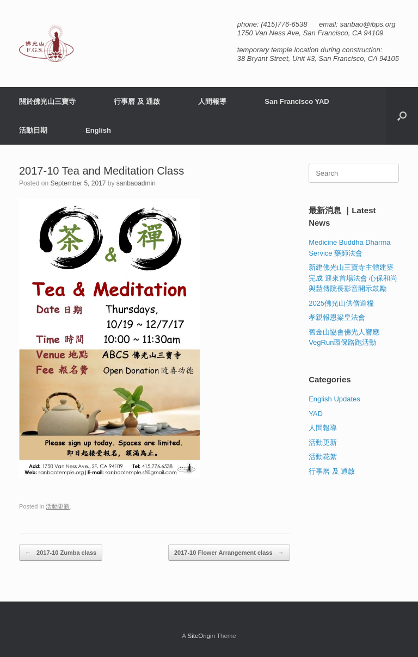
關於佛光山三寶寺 (47, 101)
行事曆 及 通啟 (137, 101)
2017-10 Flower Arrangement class (229, 552)
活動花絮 (323, 457)
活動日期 (33, 130)
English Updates (334, 399)
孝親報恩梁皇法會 (337, 317)
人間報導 (212, 101)
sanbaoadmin (136, 183)
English (98, 130)
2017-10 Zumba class (60, 552)
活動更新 (58, 506)
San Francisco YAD (297, 101)
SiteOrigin (201, 636)
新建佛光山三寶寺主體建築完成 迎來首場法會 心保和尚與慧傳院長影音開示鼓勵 (353, 278)
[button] (402, 116)
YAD (316, 414)
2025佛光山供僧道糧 (341, 303)
